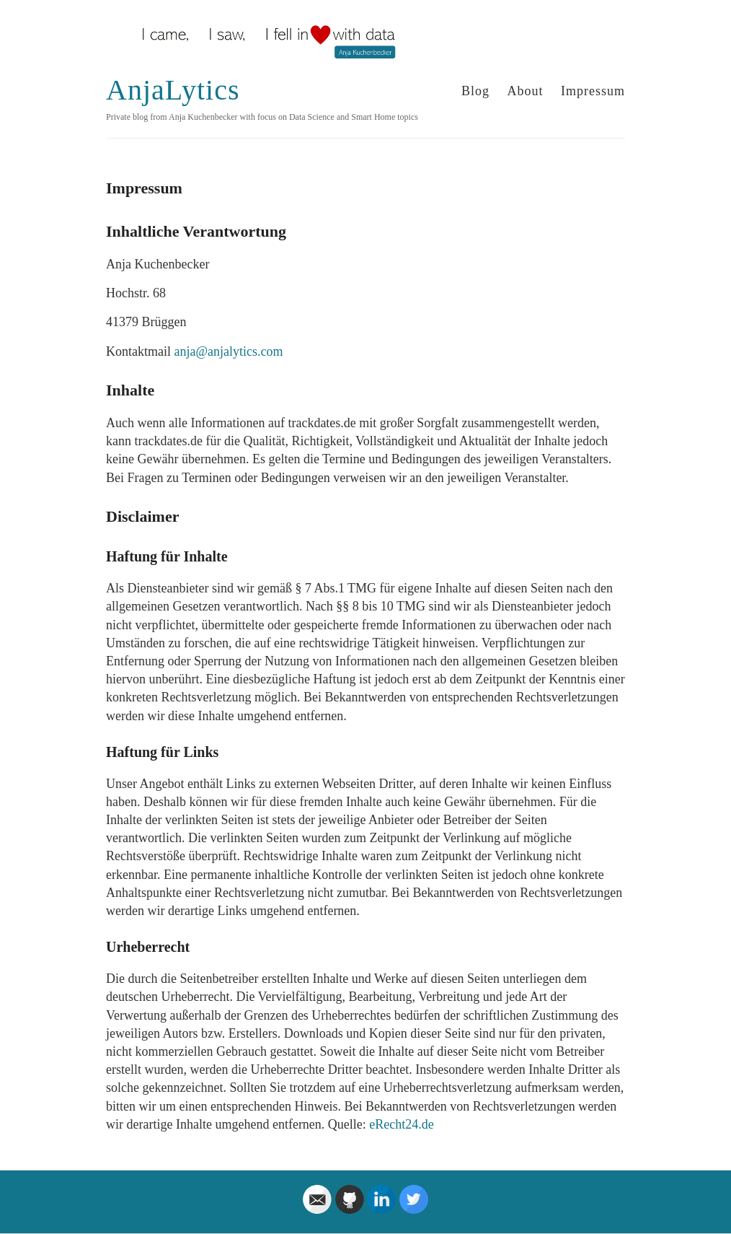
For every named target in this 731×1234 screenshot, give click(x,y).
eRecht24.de (401, 1124)
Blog (475, 91)
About (526, 91)
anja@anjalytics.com (228, 351)
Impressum (593, 91)
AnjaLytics (173, 90)
